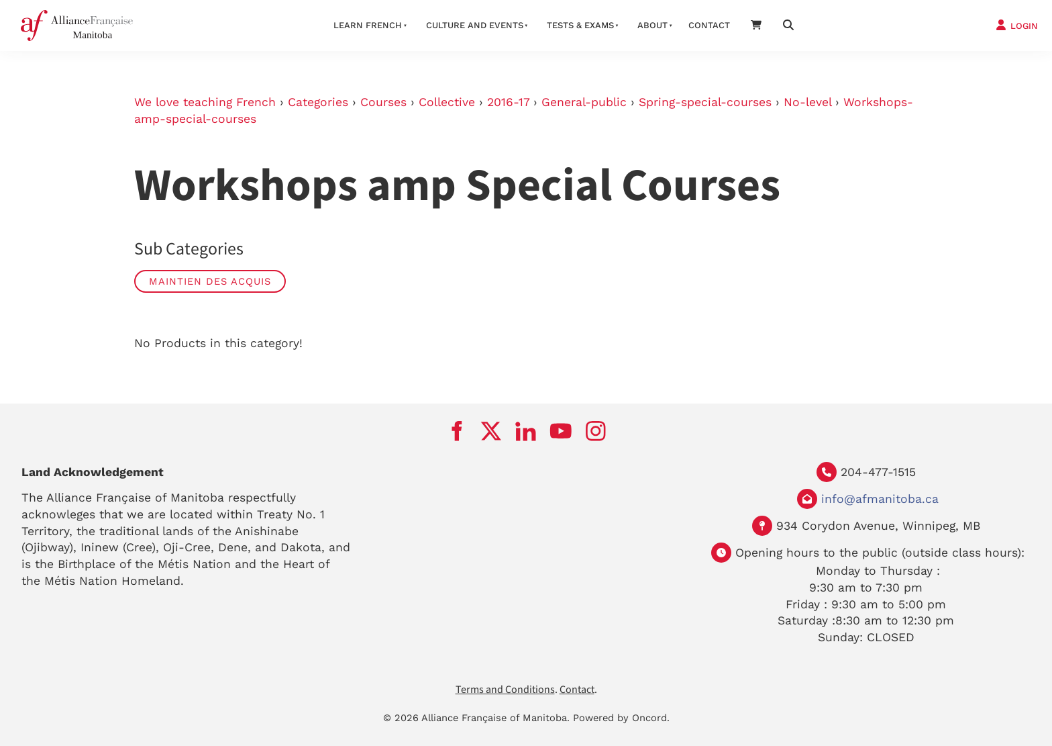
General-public (584, 102)
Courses (383, 102)
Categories (318, 102)
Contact (709, 25)
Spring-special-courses (705, 102)
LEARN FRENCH (367, 25)
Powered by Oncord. (621, 718)
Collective (447, 102)
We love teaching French (205, 102)
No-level (807, 102)
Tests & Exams (580, 25)
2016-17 (508, 102)
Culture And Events (474, 25)
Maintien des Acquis (210, 281)
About (652, 25)
